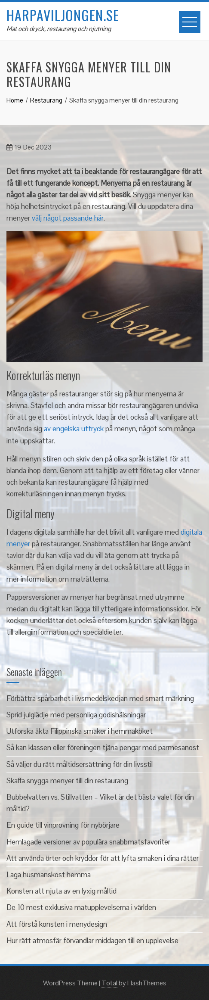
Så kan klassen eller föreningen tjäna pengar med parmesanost (102, 747)
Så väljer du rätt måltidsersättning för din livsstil (79, 764)
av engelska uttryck (74, 428)
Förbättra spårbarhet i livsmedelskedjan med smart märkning (100, 698)
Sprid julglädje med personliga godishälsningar (76, 715)
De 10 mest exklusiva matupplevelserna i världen (81, 907)
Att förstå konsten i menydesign (56, 924)
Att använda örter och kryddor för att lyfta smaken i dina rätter (102, 858)
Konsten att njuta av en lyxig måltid (61, 891)
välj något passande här (68, 218)
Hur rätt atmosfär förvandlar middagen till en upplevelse (92, 940)
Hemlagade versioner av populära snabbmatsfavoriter (88, 842)
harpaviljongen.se (62, 15)
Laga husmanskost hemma (48, 874)
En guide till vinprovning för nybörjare (63, 825)
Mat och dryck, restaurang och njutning (58, 29)
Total (109, 983)
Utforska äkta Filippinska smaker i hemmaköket (79, 731)
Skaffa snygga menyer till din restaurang (67, 780)
